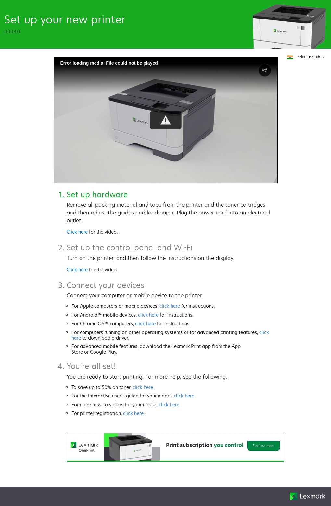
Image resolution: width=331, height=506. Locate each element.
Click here (77, 232)
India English (303, 57)
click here (169, 306)
